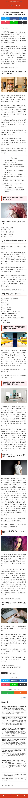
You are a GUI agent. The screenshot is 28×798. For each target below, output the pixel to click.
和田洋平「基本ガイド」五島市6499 (13, 174)
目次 (12, 158)
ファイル (4, 673)
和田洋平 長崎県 (11, 673)
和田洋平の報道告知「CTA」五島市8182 (13, 187)
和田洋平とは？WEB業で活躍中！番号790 (13, 164)
